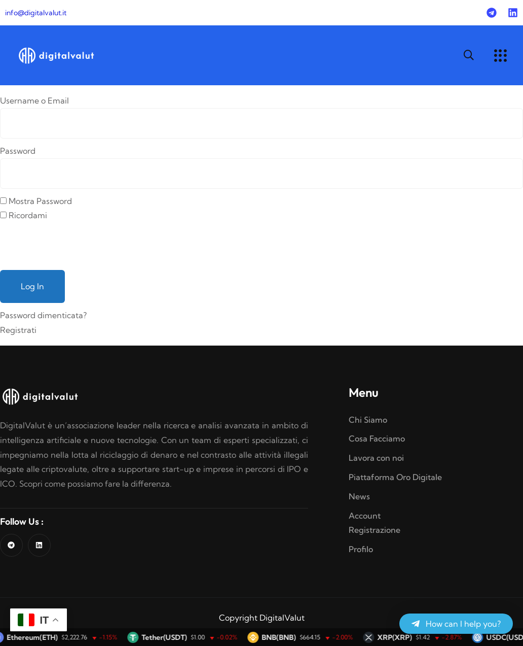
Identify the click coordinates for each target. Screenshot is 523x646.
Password (17, 151)
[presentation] (77, 242)
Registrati (18, 330)
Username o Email (34, 100)
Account (365, 516)
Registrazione (374, 530)
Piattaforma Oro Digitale (395, 477)
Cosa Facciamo (377, 438)
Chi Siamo (368, 420)
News (359, 496)
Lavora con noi (376, 458)
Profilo (361, 549)
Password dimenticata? (43, 315)
